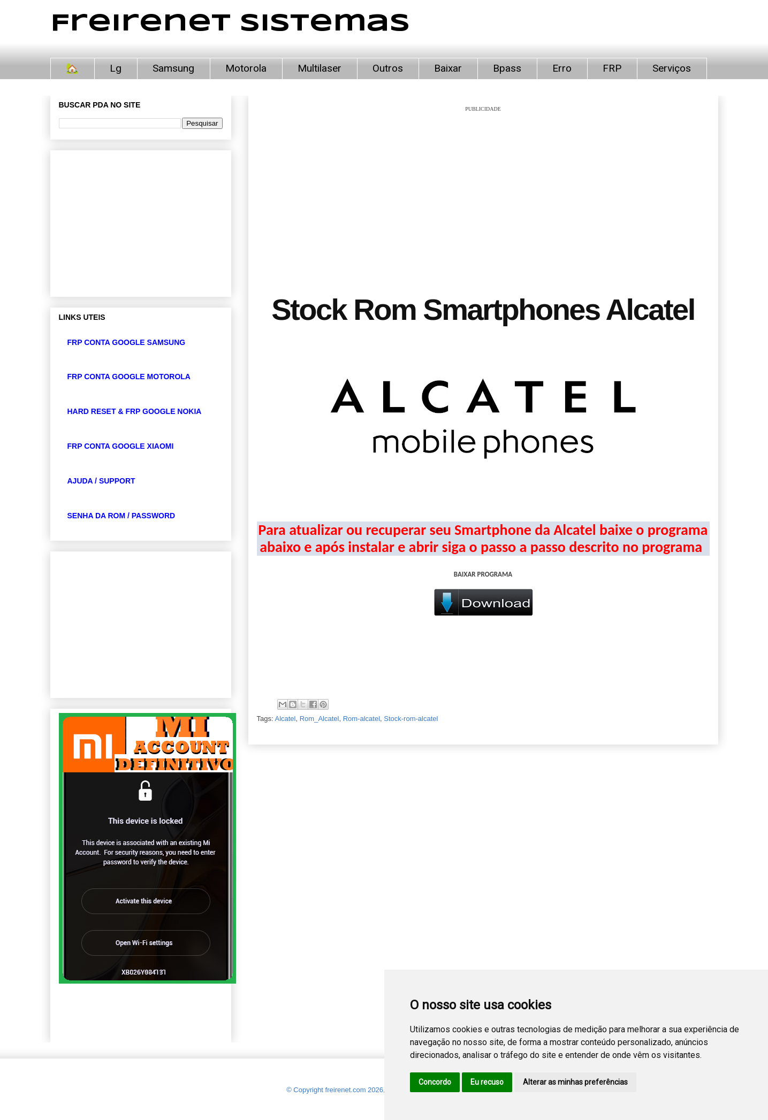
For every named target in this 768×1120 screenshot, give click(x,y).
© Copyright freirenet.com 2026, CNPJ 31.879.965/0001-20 (377, 1090)
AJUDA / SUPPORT (101, 481)
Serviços (671, 68)
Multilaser (319, 68)
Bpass (507, 68)
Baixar (448, 68)
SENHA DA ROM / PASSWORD (121, 515)
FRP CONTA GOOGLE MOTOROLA (129, 376)
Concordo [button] (435, 1082)
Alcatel (285, 719)
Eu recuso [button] (487, 1082)
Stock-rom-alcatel (411, 719)
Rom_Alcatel (319, 719)
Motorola (246, 68)
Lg (115, 68)
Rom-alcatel (361, 719)
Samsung (173, 68)
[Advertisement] (483, 188)
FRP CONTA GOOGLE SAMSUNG (126, 342)
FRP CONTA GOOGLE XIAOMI (120, 446)
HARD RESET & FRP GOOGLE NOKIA (134, 411)
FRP (612, 68)
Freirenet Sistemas (230, 23)
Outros (387, 68)
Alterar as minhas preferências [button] (575, 1082)
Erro (562, 68)
